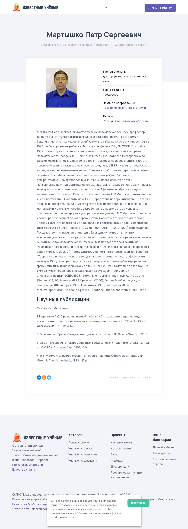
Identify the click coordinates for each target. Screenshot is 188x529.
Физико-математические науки (124, 108)
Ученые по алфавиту (82, 460)
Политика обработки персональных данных (42, 504)
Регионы (81, 8)
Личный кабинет (160, 8)
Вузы (114, 454)
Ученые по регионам (82, 454)
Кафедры (117, 460)
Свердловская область (131, 121)
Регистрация (162, 453)
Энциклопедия (121, 8)
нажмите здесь (69, 517)
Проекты (98, 8)
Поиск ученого (78, 442)
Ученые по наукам (81, 448)
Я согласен (138, 502)
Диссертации (120, 466)
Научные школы (122, 442)
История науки (121, 448)
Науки (67, 8)
